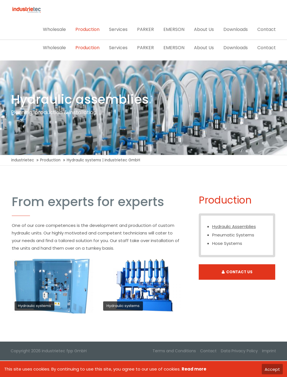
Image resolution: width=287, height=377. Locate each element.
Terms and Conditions (174, 351)
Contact (208, 351)
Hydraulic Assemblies (234, 227)
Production (50, 160)
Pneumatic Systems (233, 235)
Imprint (269, 351)
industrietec (22, 160)
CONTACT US (237, 272)
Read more (194, 369)
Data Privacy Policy (239, 351)
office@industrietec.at (35, 5)
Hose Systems (227, 244)
